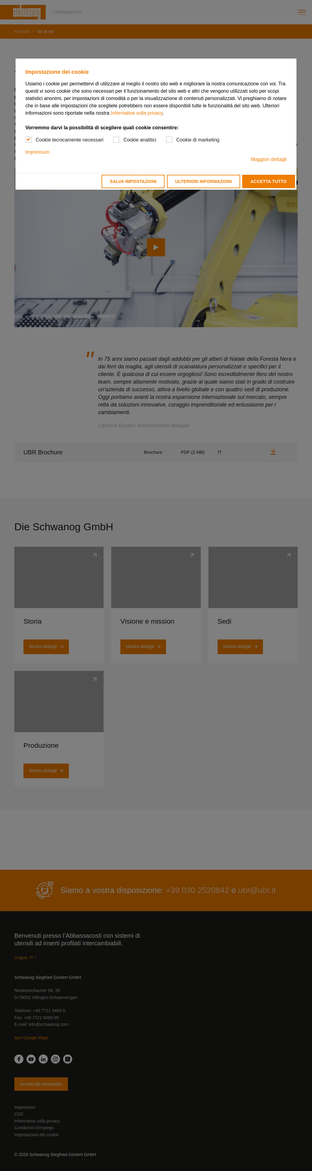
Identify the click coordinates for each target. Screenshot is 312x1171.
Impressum (37, 152)
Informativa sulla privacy (136, 113)
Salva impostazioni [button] (133, 181)
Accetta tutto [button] (268, 181)
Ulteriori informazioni (203, 181)
